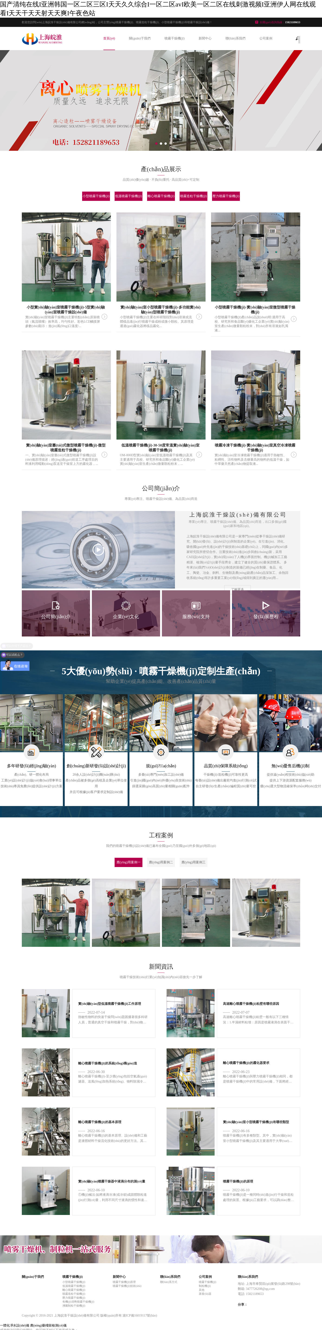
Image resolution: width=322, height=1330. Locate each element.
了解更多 (237, 589)
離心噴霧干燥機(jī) (161, 196)
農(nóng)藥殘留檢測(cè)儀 (48, 1325)
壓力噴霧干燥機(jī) (226, 196)
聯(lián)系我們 (235, 38)
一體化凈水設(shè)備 (14, 1325)
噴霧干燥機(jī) (174, 38)
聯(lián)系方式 (168, 1282)
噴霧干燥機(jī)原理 (124, 1282)
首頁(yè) (109, 38)
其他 (201, 1289)
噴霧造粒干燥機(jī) (193, 196)
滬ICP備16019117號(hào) (139, 1315)
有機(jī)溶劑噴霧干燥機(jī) (78, 1301)
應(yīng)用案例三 (193, 862)
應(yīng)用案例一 (128, 862)
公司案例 (265, 38)
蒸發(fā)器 (205, 1293)
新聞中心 (205, 38)
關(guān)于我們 (140, 38)
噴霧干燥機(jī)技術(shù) (127, 1286)
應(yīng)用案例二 (161, 862)
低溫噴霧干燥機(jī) (128, 196)
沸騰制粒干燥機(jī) (73, 1305)
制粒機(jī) (205, 1286)
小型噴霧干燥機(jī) (96, 196)
